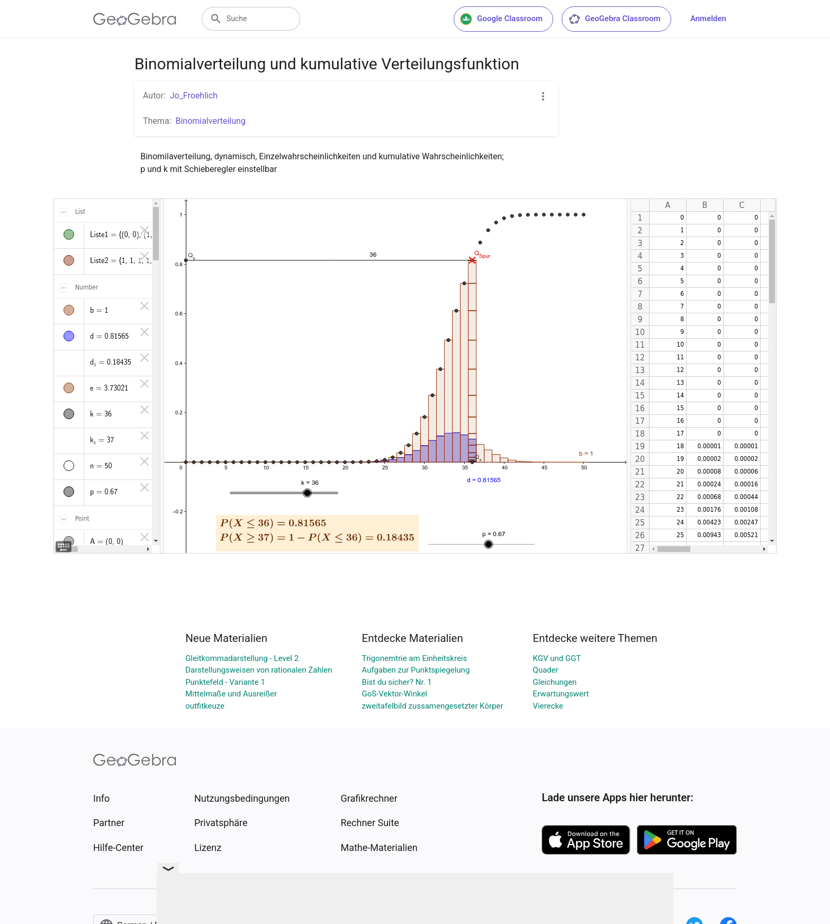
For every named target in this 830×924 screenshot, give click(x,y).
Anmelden (708, 18)
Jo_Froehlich (194, 95)
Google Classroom (501, 19)
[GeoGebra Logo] (134, 19)
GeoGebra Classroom (614, 19)
